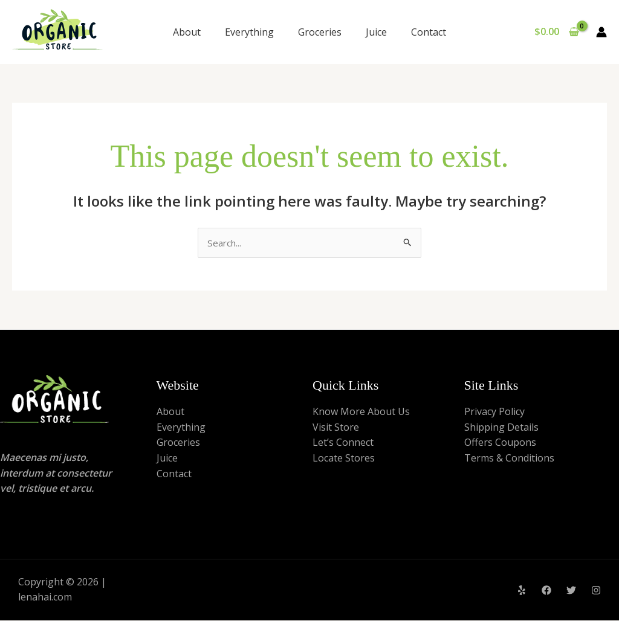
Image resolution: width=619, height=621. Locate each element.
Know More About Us (361, 412)
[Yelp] (522, 591)
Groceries (320, 32)
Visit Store (336, 427)
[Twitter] (571, 591)
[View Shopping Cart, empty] (556, 32)
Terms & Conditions (509, 459)
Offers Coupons (500, 443)
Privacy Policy (494, 412)
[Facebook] (546, 591)
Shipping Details (501, 427)
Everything (249, 32)
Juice (376, 32)
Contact (428, 32)
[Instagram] (596, 591)
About (187, 32)
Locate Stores (344, 459)
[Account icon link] (601, 32)
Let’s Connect (343, 443)
